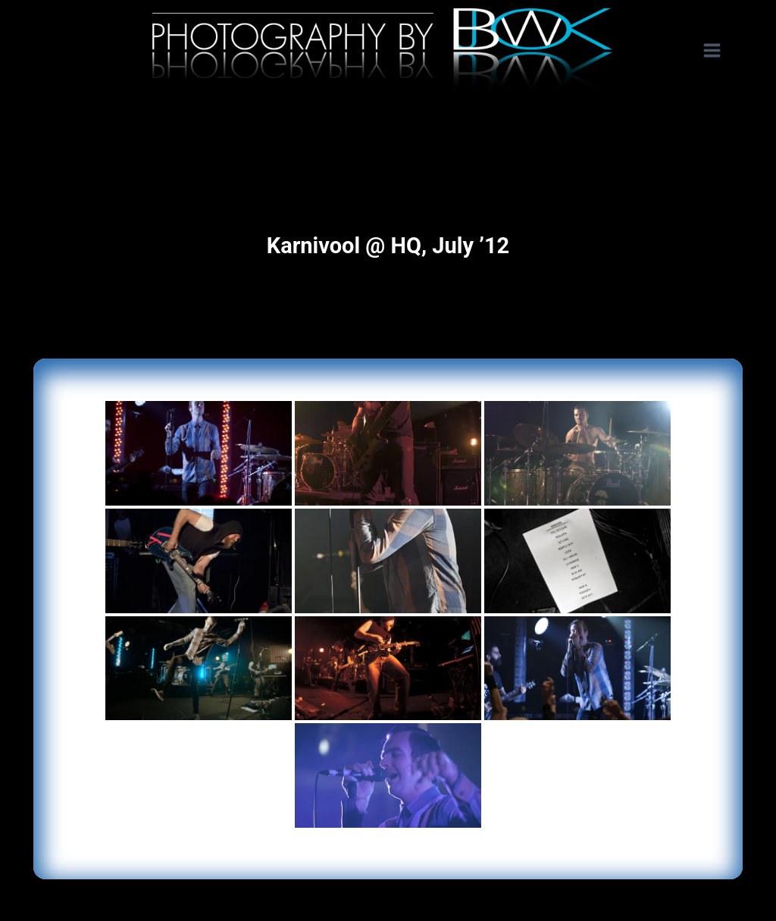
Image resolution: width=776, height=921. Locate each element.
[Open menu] (719, 50)
